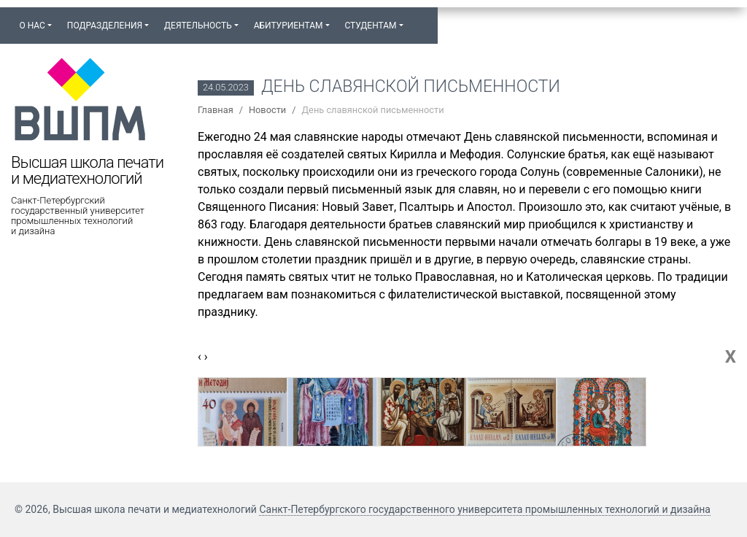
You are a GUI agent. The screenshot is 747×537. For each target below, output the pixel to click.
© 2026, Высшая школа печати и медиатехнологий (137, 509)
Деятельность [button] (198, 25)
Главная (215, 109)
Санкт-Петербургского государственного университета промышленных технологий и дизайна (485, 509)
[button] (418, 19)
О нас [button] (31, 25)
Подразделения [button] (104, 25)
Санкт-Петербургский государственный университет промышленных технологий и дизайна (77, 216)
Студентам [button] (370, 25)
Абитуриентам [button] (288, 25)
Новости (267, 109)
